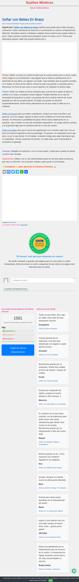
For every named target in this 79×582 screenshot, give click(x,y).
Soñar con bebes (9, 130)
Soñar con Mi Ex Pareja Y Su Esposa (52, 488)
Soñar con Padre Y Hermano (49, 569)
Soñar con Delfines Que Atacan (50, 468)
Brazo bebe (24, 225)
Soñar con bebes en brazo (26, 27)
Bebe (11, 222)
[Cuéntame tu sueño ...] (43, 280)
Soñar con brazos (9, 114)
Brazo (14, 222)
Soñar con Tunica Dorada (48, 381)
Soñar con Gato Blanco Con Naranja (52, 404)
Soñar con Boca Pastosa (48, 328)
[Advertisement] (39, 57)
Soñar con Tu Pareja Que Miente (51, 511)
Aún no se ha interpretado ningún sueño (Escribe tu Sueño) (22, 24)
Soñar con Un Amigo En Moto (50, 537)
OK (51, 580)
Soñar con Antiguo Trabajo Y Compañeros (49, 443)
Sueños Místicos (39, 2)
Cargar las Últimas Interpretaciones (18, 350)
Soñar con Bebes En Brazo (23, 19)
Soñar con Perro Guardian (48, 355)
